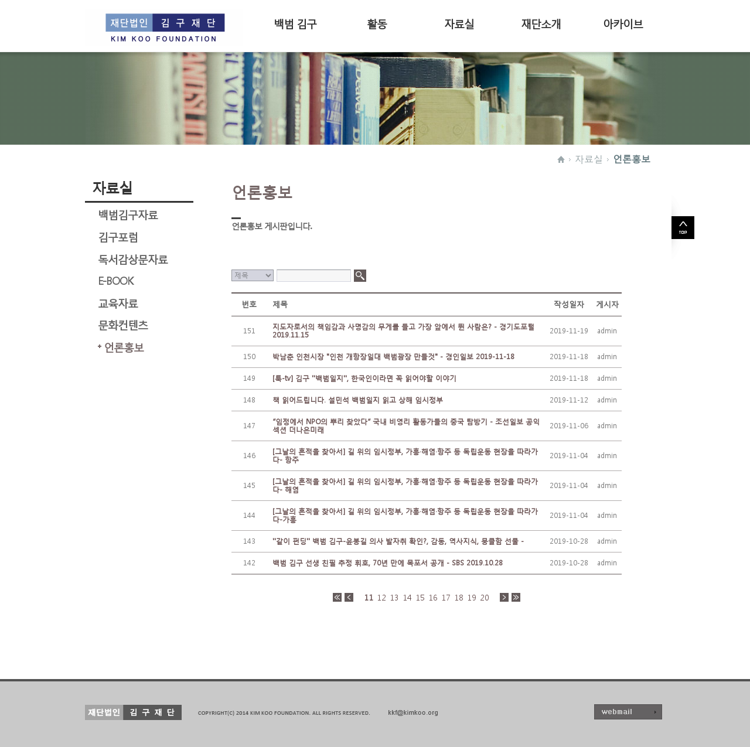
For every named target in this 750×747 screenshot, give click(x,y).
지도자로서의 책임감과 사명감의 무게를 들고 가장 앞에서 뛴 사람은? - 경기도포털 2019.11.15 (403, 330)
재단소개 (541, 22)
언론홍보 (631, 159)
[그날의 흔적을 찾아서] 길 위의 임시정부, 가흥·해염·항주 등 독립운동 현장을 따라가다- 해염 (405, 485)
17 (446, 597)
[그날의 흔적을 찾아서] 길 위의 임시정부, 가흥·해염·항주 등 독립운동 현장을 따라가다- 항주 (405, 455)
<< (337, 597)
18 (458, 597)
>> (516, 597)
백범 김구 (295, 22)
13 (394, 597)
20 (484, 597)
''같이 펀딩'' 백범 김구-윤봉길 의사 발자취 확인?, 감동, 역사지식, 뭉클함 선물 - (398, 541)
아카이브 (623, 22)
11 (368, 597)
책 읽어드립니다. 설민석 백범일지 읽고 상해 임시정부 (357, 399)
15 (420, 597)
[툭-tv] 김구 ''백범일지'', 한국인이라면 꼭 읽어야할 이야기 (364, 378)
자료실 (459, 22)
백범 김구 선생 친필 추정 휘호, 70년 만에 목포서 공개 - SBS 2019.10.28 (387, 562)
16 (433, 597)
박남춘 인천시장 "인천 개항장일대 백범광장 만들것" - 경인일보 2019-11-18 (393, 356)
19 (471, 597)
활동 (377, 22)
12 (381, 597)
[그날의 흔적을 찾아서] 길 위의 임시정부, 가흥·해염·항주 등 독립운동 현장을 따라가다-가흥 (405, 515)
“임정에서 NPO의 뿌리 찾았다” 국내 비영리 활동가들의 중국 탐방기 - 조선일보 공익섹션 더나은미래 (406, 425)
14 (407, 597)
